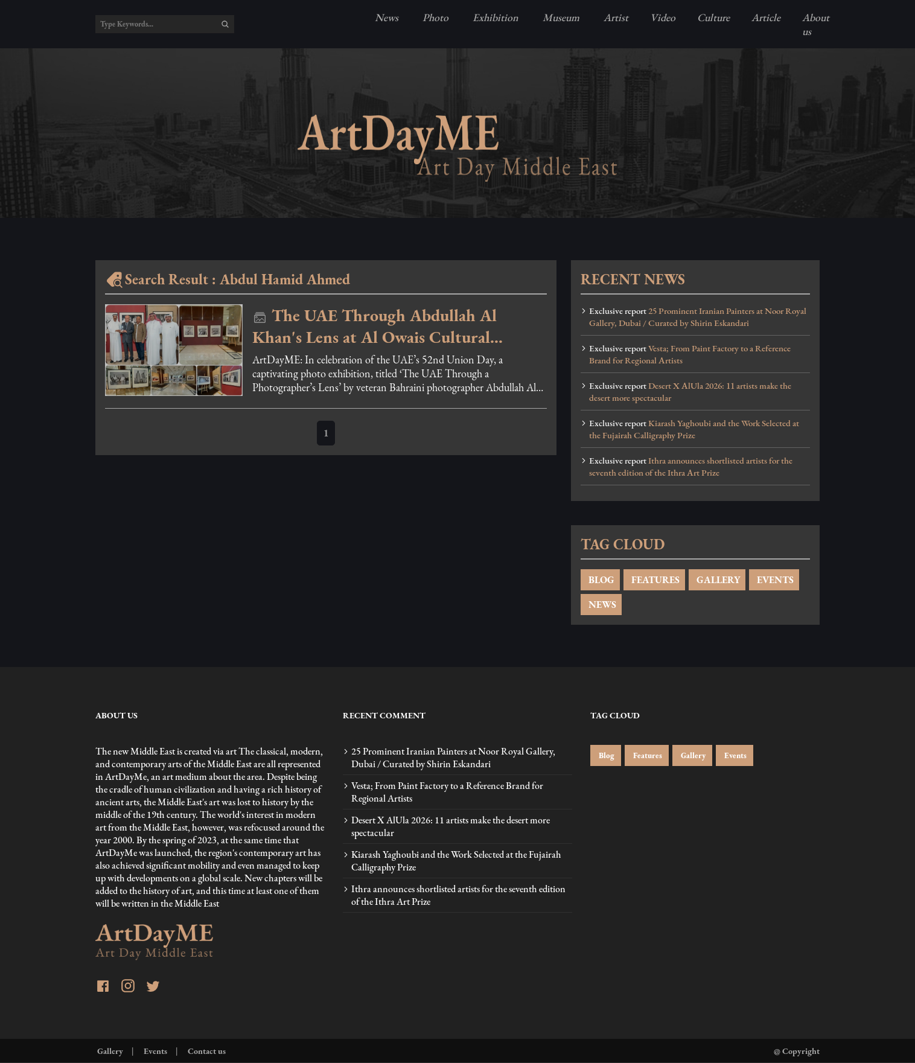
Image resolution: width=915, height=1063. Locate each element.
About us (815, 24)
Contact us (206, 1050)
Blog (605, 755)
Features (646, 755)
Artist (614, 17)
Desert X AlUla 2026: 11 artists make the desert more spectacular (690, 392)
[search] (225, 24)
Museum (559, 17)
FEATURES (654, 579)
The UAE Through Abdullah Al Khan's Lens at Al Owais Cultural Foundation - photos (374, 326)
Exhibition (494, 17)
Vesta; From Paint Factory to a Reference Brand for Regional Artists (690, 354)
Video (662, 17)
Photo (434, 17)
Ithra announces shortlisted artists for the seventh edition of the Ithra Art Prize (690, 467)
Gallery (692, 755)
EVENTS (774, 579)
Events (734, 755)
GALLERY (717, 579)
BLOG (600, 579)
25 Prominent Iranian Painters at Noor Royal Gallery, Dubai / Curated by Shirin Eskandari (697, 317)
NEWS (601, 604)
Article (765, 17)
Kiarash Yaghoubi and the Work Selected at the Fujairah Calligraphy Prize (694, 429)
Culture (713, 17)
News (386, 17)
